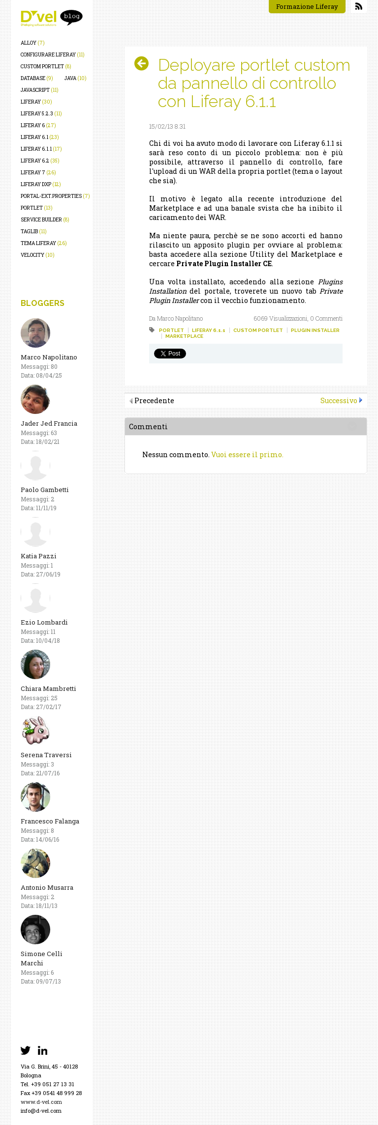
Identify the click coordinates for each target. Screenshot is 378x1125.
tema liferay (44, 243)
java (75, 78)
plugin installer (315, 330)
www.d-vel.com (41, 1101)
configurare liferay (53, 55)
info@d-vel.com (41, 1110)
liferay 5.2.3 (41, 113)
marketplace (184, 336)
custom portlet (46, 66)
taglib (34, 231)
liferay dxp (41, 184)
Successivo (338, 400)
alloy (33, 43)
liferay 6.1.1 (41, 149)
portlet (37, 208)
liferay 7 (38, 172)
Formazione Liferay (307, 6)
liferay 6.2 (40, 161)
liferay (36, 102)
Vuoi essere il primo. (247, 454)
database (37, 78)
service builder (45, 220)
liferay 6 (38, 125)
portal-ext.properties (55, 196)
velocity (38, 255)
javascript (40, 90)
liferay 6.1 (40, 137)
